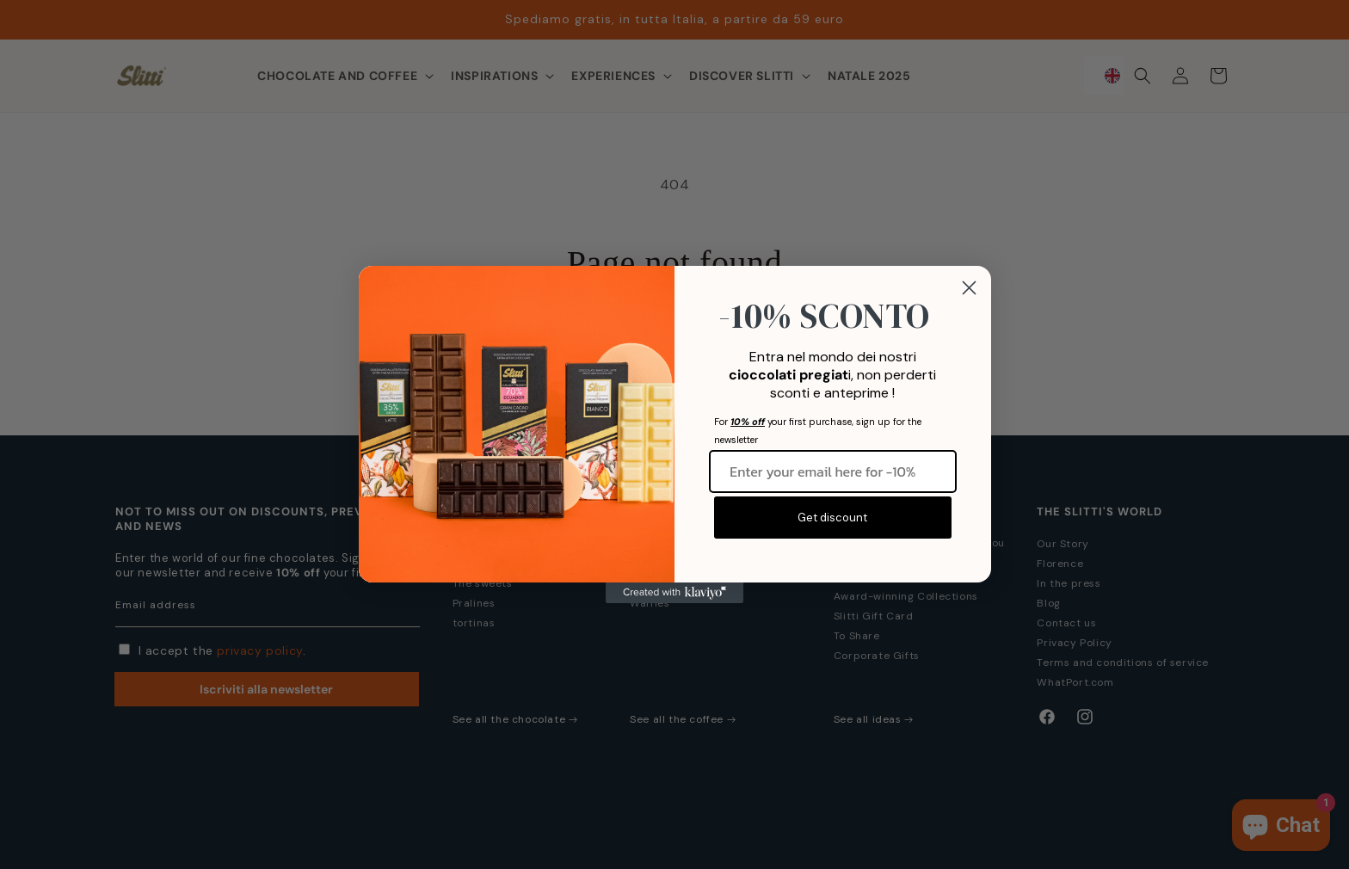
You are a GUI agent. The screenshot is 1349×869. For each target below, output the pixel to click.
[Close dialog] (969, 288)
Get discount (832, 517)
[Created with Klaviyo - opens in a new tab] (674, 592)
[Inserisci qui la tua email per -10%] (833, 471)
